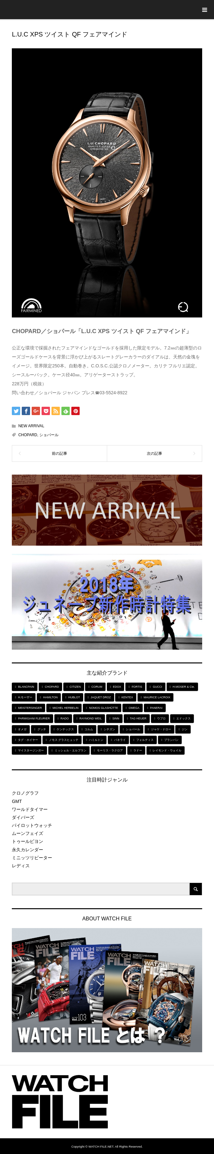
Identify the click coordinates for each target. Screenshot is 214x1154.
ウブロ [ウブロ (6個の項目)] (161, 718)
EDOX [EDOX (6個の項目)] (117, 686)
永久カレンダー (27, 849)
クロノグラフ (25, 793)
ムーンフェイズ (27, 833)
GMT (17, 801)
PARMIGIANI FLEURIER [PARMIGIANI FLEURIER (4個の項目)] (34, 718)
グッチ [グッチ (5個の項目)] (41, 729)
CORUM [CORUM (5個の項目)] (96, 686)
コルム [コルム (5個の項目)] (88, 729)
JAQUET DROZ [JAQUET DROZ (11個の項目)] (101, 697)
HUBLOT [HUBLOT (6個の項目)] (74, 697)
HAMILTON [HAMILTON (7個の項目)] (50, 697)
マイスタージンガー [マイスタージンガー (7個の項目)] (31, 750)
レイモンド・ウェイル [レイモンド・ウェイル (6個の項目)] (167, 750)
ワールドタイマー (30, 809)
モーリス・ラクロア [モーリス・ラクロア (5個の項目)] (110, 750)
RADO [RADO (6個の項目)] (64, 718)
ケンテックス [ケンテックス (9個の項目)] (65, 729)
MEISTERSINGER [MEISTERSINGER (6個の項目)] (30, 707)
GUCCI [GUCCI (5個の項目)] (157, 686)
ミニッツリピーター (32, 857)
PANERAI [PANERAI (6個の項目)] (156, 707)
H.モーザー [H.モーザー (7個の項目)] (25, 697)
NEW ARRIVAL (31, 426)
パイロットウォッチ (32, 825)
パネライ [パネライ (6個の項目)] (120, 739)
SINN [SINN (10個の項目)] (115, 718)
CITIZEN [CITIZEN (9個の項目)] (75, 686)
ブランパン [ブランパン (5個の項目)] (171, 739)
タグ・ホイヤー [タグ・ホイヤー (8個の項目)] (28, 739)
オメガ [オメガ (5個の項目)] (22, 729)
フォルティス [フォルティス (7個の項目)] (145, 739)
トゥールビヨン (27, 841)
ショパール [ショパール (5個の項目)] (133, 729)
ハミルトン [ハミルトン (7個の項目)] (96, 739)
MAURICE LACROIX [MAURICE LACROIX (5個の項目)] (157, 697)
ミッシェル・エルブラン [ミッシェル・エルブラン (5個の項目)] (70, 750)
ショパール (49, 435)
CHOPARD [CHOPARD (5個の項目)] (52, 686)
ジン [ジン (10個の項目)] (184, 729)
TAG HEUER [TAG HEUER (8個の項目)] (138, 718)
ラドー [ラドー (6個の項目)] (137, 750)
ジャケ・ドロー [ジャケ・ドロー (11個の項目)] (161, 729)
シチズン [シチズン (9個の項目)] (109, 729)
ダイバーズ (23, 817)
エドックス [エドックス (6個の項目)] (183, 718)
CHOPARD (27, 435)
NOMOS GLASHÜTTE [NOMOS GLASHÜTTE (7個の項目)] (103, 707)
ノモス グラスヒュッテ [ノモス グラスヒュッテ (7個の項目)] (64, 739)
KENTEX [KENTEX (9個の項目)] (127, 697)
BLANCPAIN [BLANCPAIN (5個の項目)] (26, 686)
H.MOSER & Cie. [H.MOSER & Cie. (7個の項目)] (184, 686)
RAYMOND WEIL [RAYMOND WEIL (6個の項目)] (90, 718)
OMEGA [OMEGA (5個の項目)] (134, 707)
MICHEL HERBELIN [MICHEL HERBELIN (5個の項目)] (65, 707)
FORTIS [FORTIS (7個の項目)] (137, 686)
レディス (21, 865)
